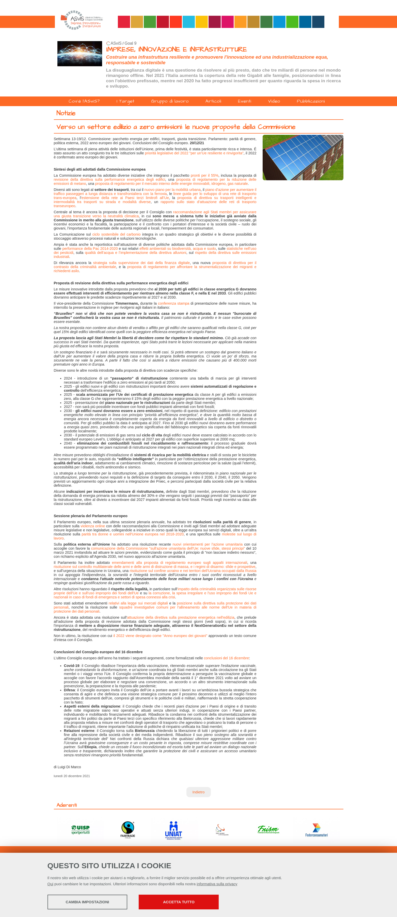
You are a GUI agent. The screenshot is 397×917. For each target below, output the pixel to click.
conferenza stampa (173, 303)
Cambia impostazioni (87, 902)
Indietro (199, 792)
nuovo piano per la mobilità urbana (173, 190)
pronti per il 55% (204, 175)
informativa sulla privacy (217, 884)
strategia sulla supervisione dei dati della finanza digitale (141, 263)
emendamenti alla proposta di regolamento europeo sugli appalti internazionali (179, 563)
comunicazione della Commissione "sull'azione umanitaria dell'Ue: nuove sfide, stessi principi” (168, 548)
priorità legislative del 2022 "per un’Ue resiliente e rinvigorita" (194, 153)
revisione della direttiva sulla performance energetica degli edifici (109, 179)
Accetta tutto (179, 902)
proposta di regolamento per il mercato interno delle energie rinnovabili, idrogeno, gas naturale (171, 184)
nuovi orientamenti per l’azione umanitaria (208, 544)
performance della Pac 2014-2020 (90, 249)
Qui (50, 884)
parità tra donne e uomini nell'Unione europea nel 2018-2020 (133, 534)
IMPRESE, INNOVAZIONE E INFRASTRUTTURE (176, 49)
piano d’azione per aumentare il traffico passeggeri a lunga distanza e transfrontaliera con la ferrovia (155, 192)
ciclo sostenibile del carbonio (116, 234)
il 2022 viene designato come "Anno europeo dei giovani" (160, 636)
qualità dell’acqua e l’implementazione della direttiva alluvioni (135, 253)
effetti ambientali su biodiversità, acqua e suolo (177, 249)
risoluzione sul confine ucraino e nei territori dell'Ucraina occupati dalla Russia (193, 571)
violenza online (93, 526)
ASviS (116, 43)
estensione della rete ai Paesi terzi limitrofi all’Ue (125, 198)
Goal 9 (131, 43)
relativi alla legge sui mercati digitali (138, 603)
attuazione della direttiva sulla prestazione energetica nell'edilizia (180, 617)
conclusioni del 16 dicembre (226, 658)
